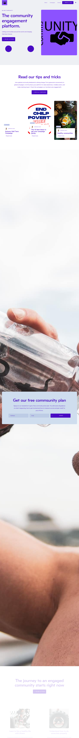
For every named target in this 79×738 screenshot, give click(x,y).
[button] (76, 2)
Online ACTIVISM (9, 39)
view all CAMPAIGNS (40, 92)
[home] (4, 2)
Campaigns (52, 2)
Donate (59, 2)
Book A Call (68, 2)
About (46, 2)
